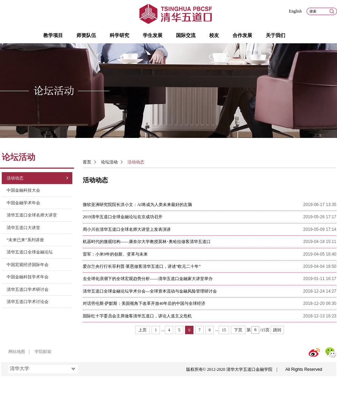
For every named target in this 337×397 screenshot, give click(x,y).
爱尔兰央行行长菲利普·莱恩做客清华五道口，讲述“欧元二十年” (142, 266)
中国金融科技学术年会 (28, 276)
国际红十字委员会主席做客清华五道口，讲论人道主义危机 (137, 316)
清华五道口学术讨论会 (28, 301)
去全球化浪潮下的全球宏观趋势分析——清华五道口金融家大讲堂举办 (148, 278)
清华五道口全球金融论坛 (30, 252)
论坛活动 (109, 162)
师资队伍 (86, 35)
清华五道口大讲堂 (23, 227)
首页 (87, 162)
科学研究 (119, 35)
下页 (238, 330)
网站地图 (16, 351)
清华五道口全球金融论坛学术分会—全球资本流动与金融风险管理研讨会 (150, 291)
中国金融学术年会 (23, 202)
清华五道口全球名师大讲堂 (32, 215)
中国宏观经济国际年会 (28, 264)
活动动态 (15, 178)
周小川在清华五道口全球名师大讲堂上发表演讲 (127, 229)
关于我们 (275, 35)
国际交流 (186, 35)
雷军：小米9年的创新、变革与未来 (115, 254)
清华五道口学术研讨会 (28, 289)
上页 (142, 330)
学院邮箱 (43, 351)
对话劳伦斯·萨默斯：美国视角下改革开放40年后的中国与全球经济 (144, 303)
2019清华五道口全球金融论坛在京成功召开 (122, 216)
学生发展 (152, 35)
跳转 (277, 330)
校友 (214, 35)
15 (224, 330)
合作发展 (242, 35)
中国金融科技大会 (23, 190)
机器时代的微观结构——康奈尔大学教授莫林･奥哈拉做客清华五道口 (147, 241)
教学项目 (53, 35)
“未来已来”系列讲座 (25, 239)
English (295, 11)
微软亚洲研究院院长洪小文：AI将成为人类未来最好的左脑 (137, 204)
